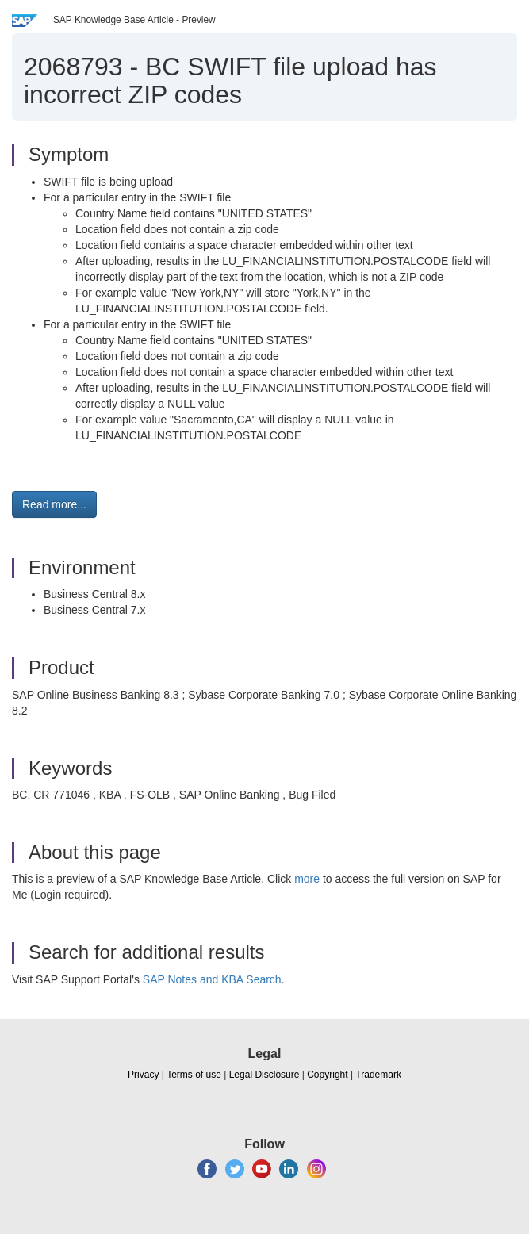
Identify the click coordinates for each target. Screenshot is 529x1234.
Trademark (378, 1074)
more (307, 878)
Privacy (143, 1074)
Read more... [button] (54, 504)
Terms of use (194, 1074)
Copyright (327, 1074)
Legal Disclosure (264, 1074)
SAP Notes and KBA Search (212, 979)
